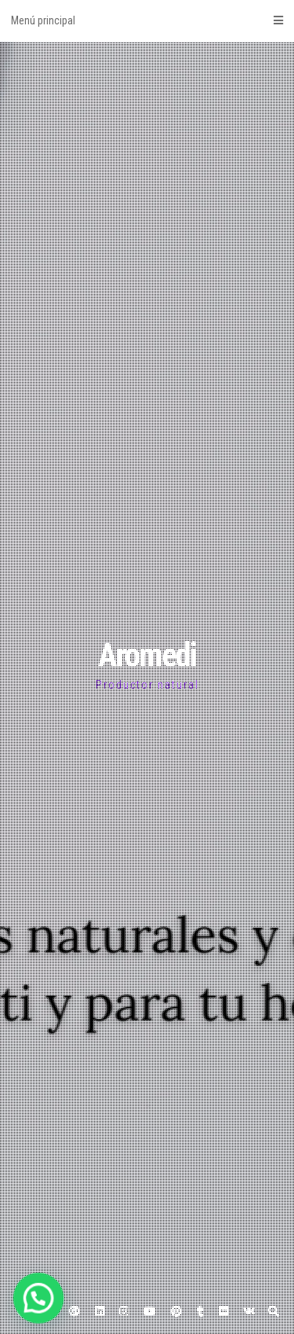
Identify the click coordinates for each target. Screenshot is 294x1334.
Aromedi (147, 655)
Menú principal (147, 20)
